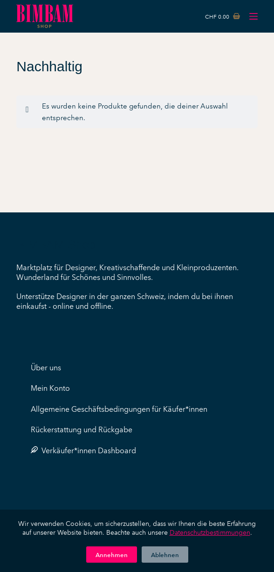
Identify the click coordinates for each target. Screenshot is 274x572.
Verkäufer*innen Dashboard (83, 450)
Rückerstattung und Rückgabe (81, 429)
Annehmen (112, 554)
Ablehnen (165, 554)
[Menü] (253, 16)
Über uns (46, 367)
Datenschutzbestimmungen (210, 532)
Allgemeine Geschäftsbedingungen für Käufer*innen (119, 408)
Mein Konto (50, 387)
